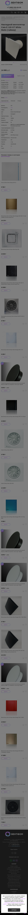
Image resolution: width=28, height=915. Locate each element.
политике (23, 898)
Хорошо (13, 910)
